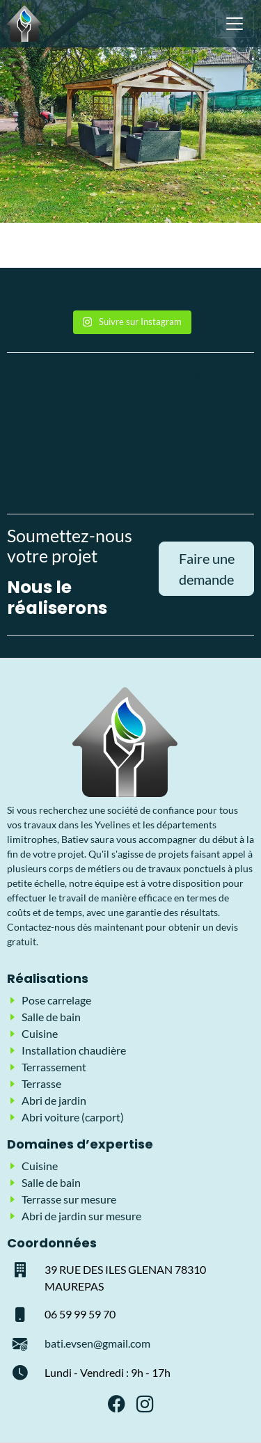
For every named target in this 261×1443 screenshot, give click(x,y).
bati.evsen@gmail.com (97, 1343)
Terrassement (54, 1066)
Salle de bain (51, 1016)
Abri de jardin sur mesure (81, 1215)
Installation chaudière (74, 1050)
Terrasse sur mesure (69, 1199)
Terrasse (41, 1083)
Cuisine (40, 1033)
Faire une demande (207, 569)
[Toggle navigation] (234, 24)
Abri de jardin (54, 1100)
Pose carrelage (56, 1000)
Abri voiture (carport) (73, 1116)
